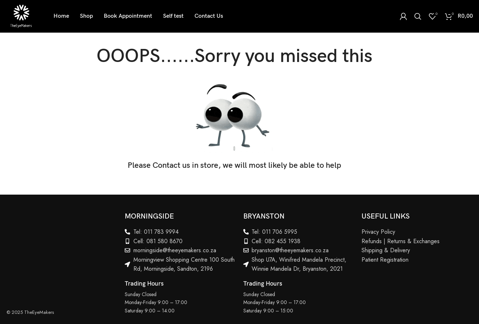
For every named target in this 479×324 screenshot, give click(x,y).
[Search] (418, 16)
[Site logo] (21, 15)
